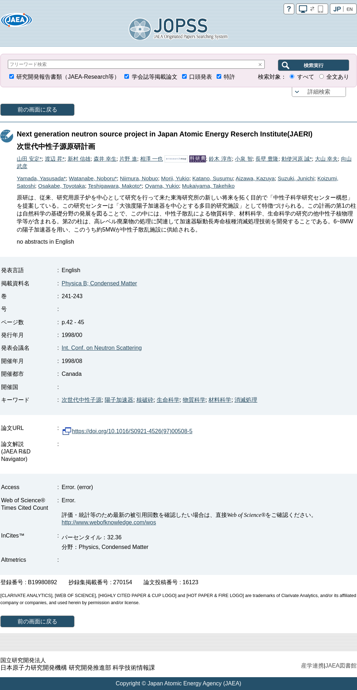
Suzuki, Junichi (296, 178)
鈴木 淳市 (220, 159)
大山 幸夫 (326, 159)
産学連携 (312, 666)
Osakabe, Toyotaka (61, 186)
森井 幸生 (105, 159)
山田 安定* (29, 159)
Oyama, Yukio (162, 186)
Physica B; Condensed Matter (99, 283)
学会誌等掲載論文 (154, 77)
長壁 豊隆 (266, 159)
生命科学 (168, 400)
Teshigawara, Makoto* (115, 186)
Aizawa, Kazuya (255, 178)
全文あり (337, 77)
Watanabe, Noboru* (93, 178)
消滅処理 (245, 400)
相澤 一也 (151, 159)
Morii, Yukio (175, 178)
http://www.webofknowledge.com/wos (109, 522)
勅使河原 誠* (296, 159)
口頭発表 (200, 77)
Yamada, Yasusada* (41, 178)
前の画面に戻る (37, 110)
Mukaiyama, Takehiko (208, 186)
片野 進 (128, 159)
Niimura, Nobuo (139, 178)
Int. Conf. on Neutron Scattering (102, 348)
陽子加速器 (119, 400)
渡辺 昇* (54, 159)
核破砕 (145, 400)
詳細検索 (318, 92)
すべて (305, 77)
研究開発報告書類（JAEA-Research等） (68, 77)
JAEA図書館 (341, 666)
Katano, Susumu (212, 178)
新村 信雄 (79, 159)
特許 (229, 77)
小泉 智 (243, 159)
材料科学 (219, 400)
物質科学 (194, 400)
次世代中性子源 (82, 400)
